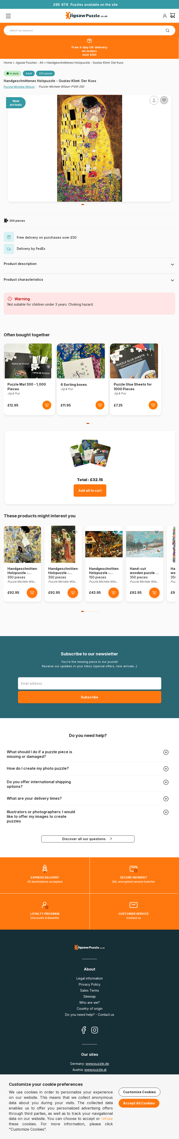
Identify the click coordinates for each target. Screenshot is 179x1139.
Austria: (89, 1070)
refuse (107, 1118)
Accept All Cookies (139, 1103)
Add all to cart (90, 490)
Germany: (89, 1064)
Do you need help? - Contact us (89, 1015)
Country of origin (90, 1008)
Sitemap (89, 996)
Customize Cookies (139, 1092)
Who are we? (89, 1002)
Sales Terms (89, 990)
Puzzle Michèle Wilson (19, 87)
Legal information (89, 978)
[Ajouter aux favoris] (164, 100)
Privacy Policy (89, 984)
